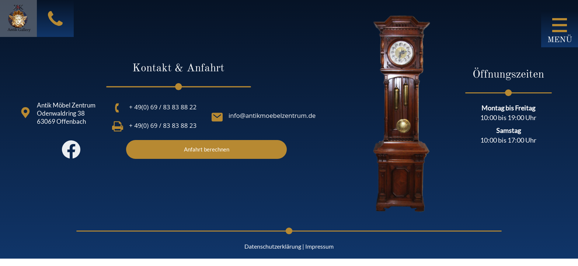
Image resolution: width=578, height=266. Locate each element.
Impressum (319, 246)
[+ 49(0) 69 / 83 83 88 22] (117, 107)
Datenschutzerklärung (272, 246)
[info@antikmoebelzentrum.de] (217, 117)
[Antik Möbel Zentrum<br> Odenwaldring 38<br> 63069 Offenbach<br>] (25, 112)
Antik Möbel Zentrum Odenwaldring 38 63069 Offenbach (66, 113)
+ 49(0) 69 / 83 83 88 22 (162, 107)
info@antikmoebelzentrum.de (272, 115)
